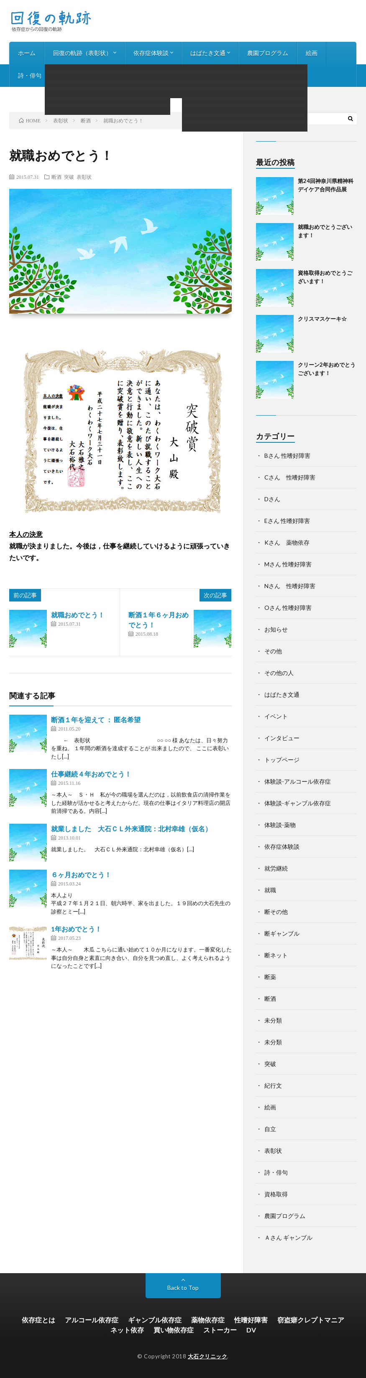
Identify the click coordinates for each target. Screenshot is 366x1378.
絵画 (311, 52)
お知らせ (123, 75)
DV (251, 1330)
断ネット (276, 955)
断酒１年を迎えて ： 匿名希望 (96, 719)
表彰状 (84, 176)
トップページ (281, 759)
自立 (270, 1128)
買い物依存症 (174, 1330)
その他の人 (279, 672)
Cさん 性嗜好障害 (289, 477)
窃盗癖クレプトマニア (310, 1320)
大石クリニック (208, 1356)
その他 (273, 651)
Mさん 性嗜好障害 (288, 564)
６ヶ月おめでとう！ (81, 874)
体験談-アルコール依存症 (297, 781)
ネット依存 (127, 1330)
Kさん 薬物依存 (287, 542)
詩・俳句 (29, 75)
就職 (270, 889)
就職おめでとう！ (78, 615)
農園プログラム (267, 52)
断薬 (270, 976)
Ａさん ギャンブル (288, 1237)
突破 (69, 176)
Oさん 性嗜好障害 (288, 607)
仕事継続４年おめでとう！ (91, 774)
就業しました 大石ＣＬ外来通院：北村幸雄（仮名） (131, 828)
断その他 (276, 911)
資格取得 (276, 1194)
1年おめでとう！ (76, 929)
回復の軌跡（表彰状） (82, 52)
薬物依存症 (208, 1320)
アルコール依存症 (91, 1320)
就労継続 (276, 868)
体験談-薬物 (280, 824)
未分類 (273, 1020)
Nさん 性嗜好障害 (289, 585)
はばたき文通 (207, 52)
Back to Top (183, 1287)
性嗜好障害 (251, 1320)
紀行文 (273, 1085)
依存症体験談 (151, 52)
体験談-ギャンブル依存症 (297, 803)
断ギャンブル (281, 933)
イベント (276, 716)
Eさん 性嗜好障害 (287, 520)
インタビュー (76, 75)
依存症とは (38, 1320)
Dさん (272, 498)
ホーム (27, 52)
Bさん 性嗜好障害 (287, 455)
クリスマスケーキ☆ (322, 318)
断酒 (56, 176)
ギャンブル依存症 (155, 1320)
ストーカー (220, 1330)
